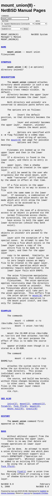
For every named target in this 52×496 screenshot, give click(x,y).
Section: (6, 21)
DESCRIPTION (8, 77)
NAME (3, 47)
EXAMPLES (6, 310)
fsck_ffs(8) (20, 406)
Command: (6, 16)
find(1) (21, 471)
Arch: (39, 21)
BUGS (3, 431)
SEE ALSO (6, 398)
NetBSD (43, 491)
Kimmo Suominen (8, 493)
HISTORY (5, 416)
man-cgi (27, 493)
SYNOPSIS (6, 62)
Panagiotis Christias (40, 493)
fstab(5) (6, 406)
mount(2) (25, 403)
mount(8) (16, 140)
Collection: (6, 26)
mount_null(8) (15, 408)
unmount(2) (38, 403)
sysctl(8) (31, 408)
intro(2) (12, 403)
